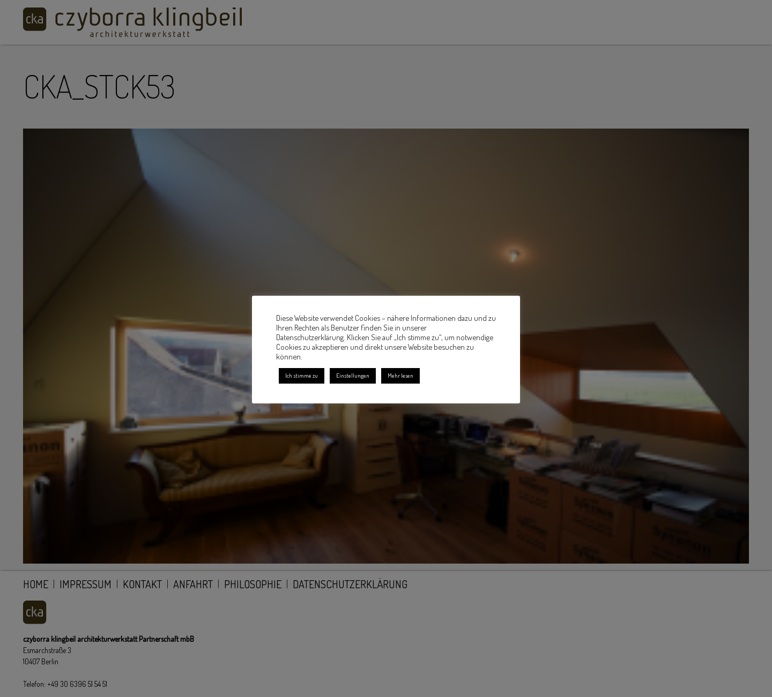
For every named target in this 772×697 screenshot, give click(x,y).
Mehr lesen (400, 375)
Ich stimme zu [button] (301, 375)
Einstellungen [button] (352, 375)
